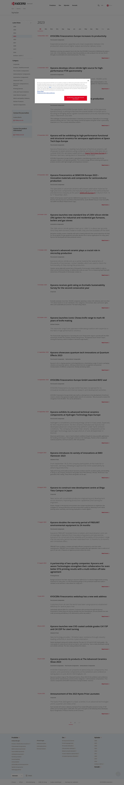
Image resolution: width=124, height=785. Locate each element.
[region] (63, 91)
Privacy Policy (40, 91)
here (50, 87)
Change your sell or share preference (46, 93)
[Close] (88, 80)
